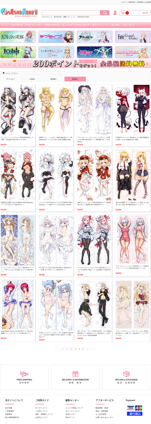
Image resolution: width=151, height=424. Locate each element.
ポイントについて (72, 411)
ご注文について (41, 411)
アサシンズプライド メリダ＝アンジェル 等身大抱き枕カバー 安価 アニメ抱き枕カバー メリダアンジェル (132, 333)
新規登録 (132, 2)
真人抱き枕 (67, 25)
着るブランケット (100, 25)
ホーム (4, 25)
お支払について (41, 417)
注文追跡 (148, 2)
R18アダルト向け (34, 25)
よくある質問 (101, 414)
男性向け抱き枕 (52, 25)
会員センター (70, 414)
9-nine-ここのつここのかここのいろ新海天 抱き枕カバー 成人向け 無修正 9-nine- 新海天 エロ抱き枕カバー (56, 335)
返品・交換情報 (102, 411)
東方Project (58, 17)
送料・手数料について (44, 414)
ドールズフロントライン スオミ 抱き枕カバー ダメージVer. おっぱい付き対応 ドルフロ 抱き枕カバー (17, 270)
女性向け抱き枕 (82, 25)
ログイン (125, 2)
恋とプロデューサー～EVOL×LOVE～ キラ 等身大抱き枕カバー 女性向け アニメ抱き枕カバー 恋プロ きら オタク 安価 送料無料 (94, 333)
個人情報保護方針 (12, 417)
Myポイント (70, 417)
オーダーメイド (41, 408)
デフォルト (10, 79)
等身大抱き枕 (17, 25)
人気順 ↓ (32, 79)
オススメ (15, 73)
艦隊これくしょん (69, 17)
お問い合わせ (129, 25)
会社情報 (8, 408)
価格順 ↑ (75, 79)
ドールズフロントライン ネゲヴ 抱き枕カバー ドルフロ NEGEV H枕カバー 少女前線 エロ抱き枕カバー (94, 270)
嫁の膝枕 (116, 25)
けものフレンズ (47, 17)
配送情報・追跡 (102, 408)
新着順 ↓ (54, 79)
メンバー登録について (74, 408)
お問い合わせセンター (104, 417)
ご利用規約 (9, 411)
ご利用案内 (140, 2)
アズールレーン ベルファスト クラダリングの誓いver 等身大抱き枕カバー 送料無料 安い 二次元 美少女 (94, 140)
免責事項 (8, 414)
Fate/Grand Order (83, 17)
